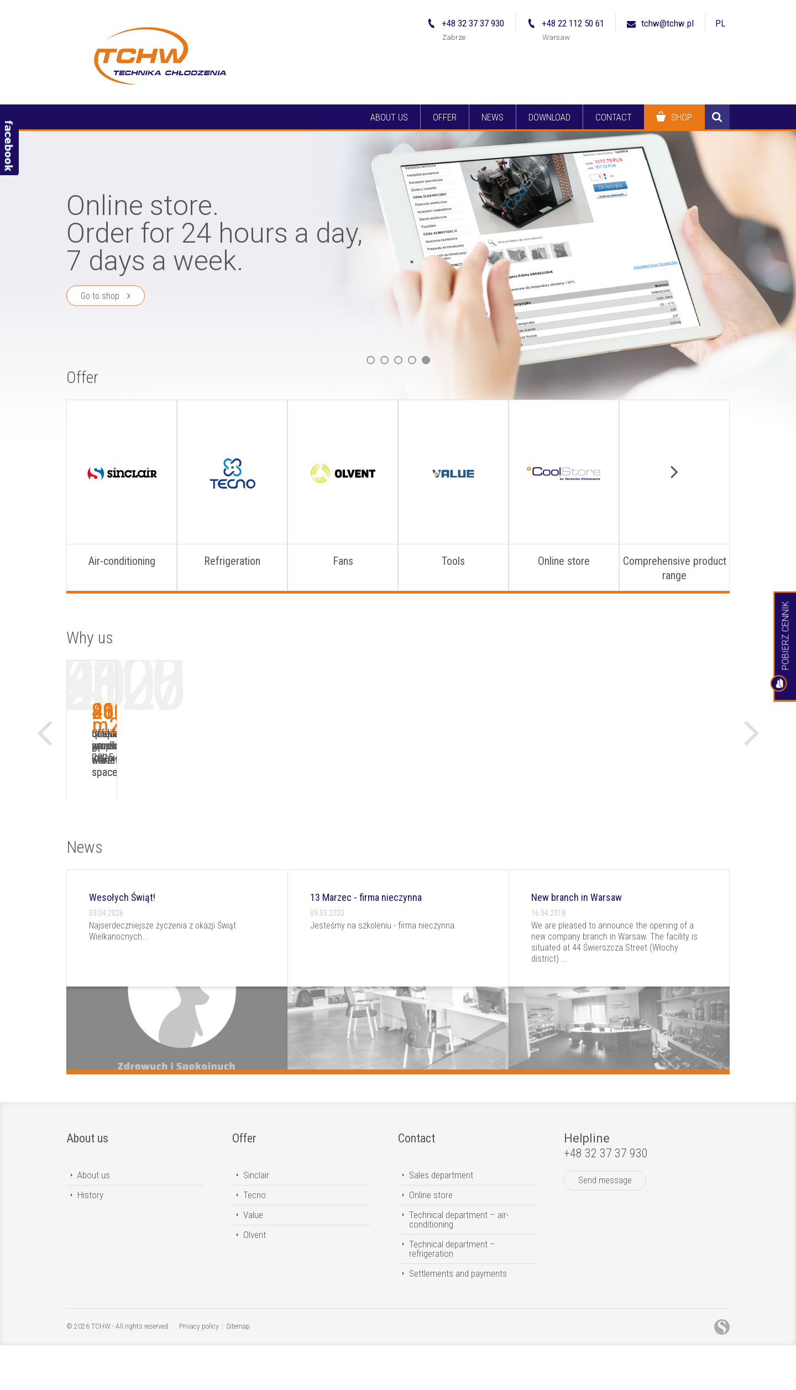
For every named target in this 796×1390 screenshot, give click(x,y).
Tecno (254, 1239)
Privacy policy (199, 1371)
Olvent (254, 1279)
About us (87, 1183)
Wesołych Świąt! (122, 942)
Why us (89, 637)
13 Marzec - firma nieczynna (366, 942)
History (90, 1239)
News (84, 891)
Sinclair (256, 1219)
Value (253, 1259)
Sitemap (238, 1371)
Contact (416, 1183)
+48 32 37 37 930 (606, 1198)
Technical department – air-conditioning (459, 1264)
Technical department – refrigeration (452, 1293)
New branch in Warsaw (576, 942)
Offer (82, 377)
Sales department (441, 1219)
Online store (431, 1239)
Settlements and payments (458, 1318)
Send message (605, 1225)
